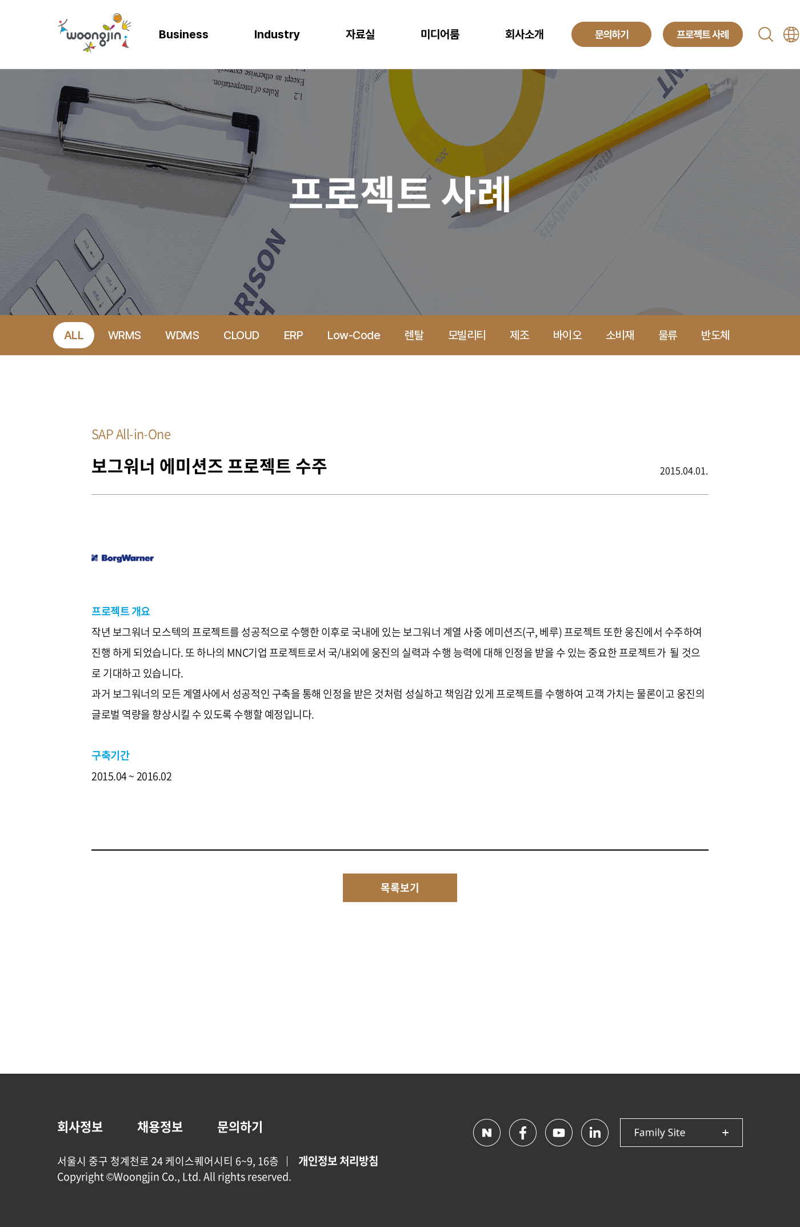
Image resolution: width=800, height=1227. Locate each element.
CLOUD (241, 335)
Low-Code (353, 335)
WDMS (182, 335)
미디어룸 (440, 34)
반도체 (715, 335)
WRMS (124, 335)
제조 (519, 335)
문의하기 (240, 1126)
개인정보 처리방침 (338, 1161)
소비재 (620, 335)
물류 (667, 335)
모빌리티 (467, 335)
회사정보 (80, 1126)
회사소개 (524, 34)
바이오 (567, 335)
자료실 (360, 34)
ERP (293, 335)
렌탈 (414, 335)
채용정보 (160, 1126)
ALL (74, 335)
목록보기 (400, 887)
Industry (277, 34)
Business (184, 34)
